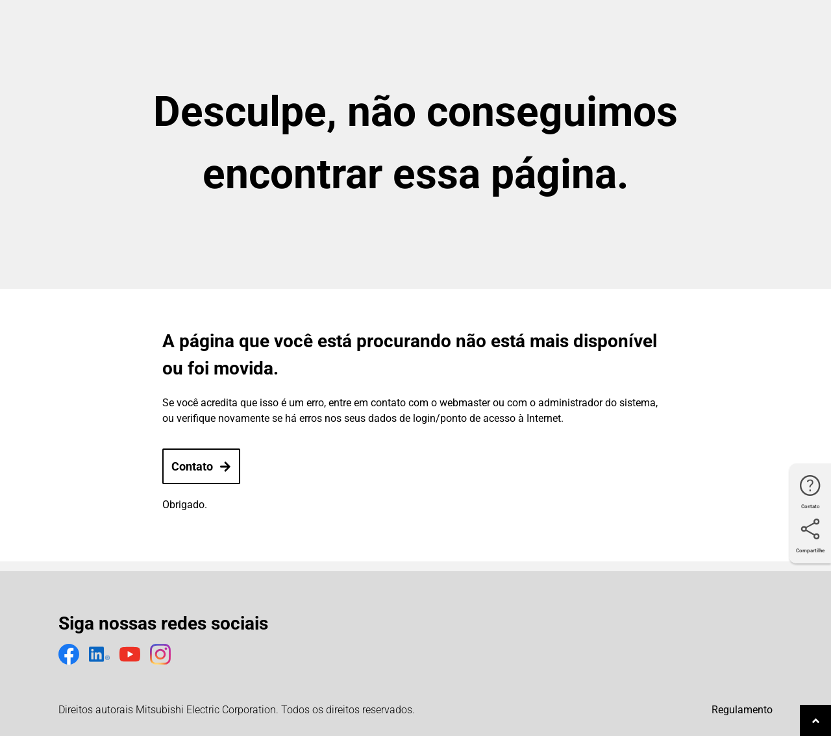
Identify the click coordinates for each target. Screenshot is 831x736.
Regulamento (742, 710)
